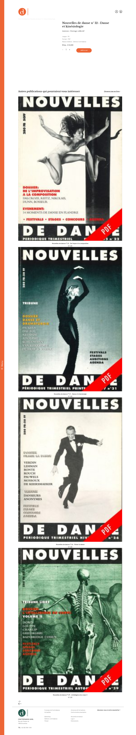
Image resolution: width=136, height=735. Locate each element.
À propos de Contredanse (52, 710)
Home (19, 19)
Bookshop (47, 716)
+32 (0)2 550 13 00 (24, 727)
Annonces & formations (78, 710)
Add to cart (84, 50)
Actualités (47, 712)
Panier (46, 721)
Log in (73, 719)
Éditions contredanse (50, 719)
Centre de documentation (78, 712)
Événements (74, 721)
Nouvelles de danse (77, 716)
